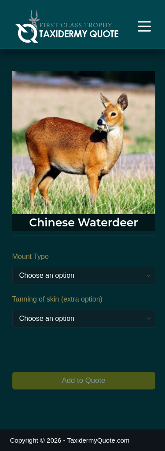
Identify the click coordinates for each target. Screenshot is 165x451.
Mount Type (30, 256)
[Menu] (144, 26)
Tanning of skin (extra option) (57, 299)
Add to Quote (84, 380)
